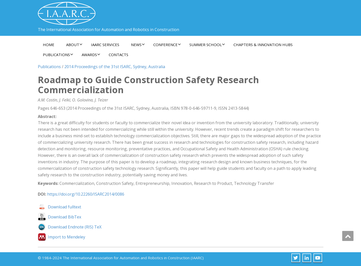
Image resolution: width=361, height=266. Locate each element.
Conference (167, 44)
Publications (58, 54)
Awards (91, 54)
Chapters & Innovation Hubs (263, 44)
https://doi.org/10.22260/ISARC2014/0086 (85, 194)
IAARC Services (105, 44)
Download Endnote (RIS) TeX (74, 227)
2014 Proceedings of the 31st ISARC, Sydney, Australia (114, 66)
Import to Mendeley (66, 237)
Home (48, 44)
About (74, 44)
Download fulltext (64, 207)
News (138, 44)
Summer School (207, 44)
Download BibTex (64, 217)
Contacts (118, 54)
